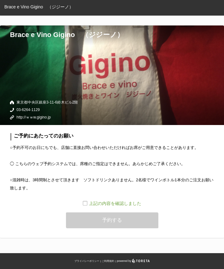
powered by (133, 260)
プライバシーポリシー (86, 261)
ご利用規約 (108, 261)
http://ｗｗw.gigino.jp (33, 117)
